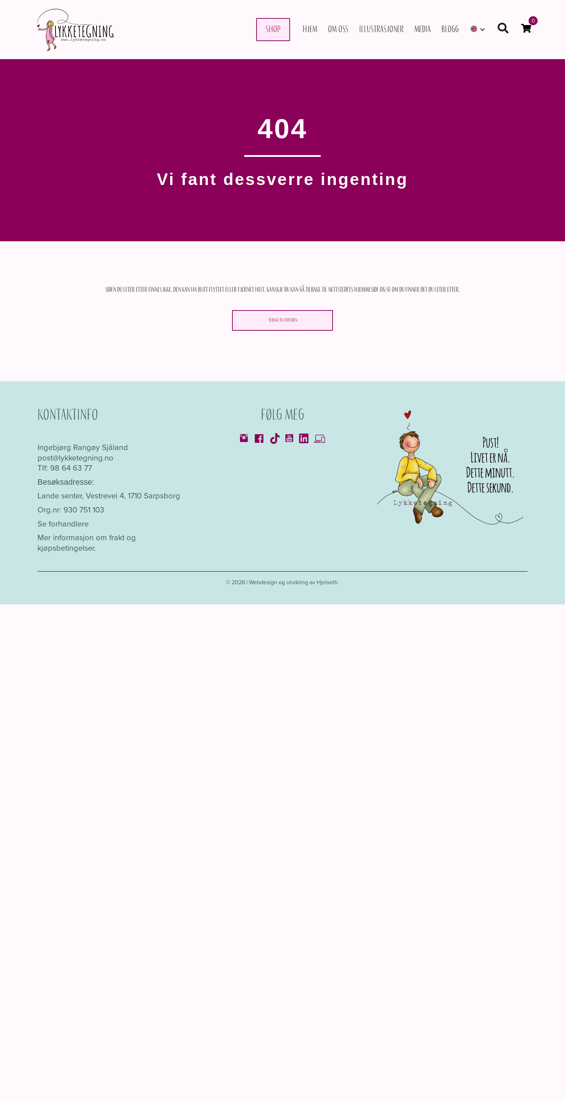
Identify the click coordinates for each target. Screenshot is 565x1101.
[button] (482, 29)
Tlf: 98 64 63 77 (64, 468)
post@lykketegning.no (75, 458)
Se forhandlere (63, 524)
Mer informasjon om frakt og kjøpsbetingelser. (86, 543)
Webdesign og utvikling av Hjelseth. (294, 582)
